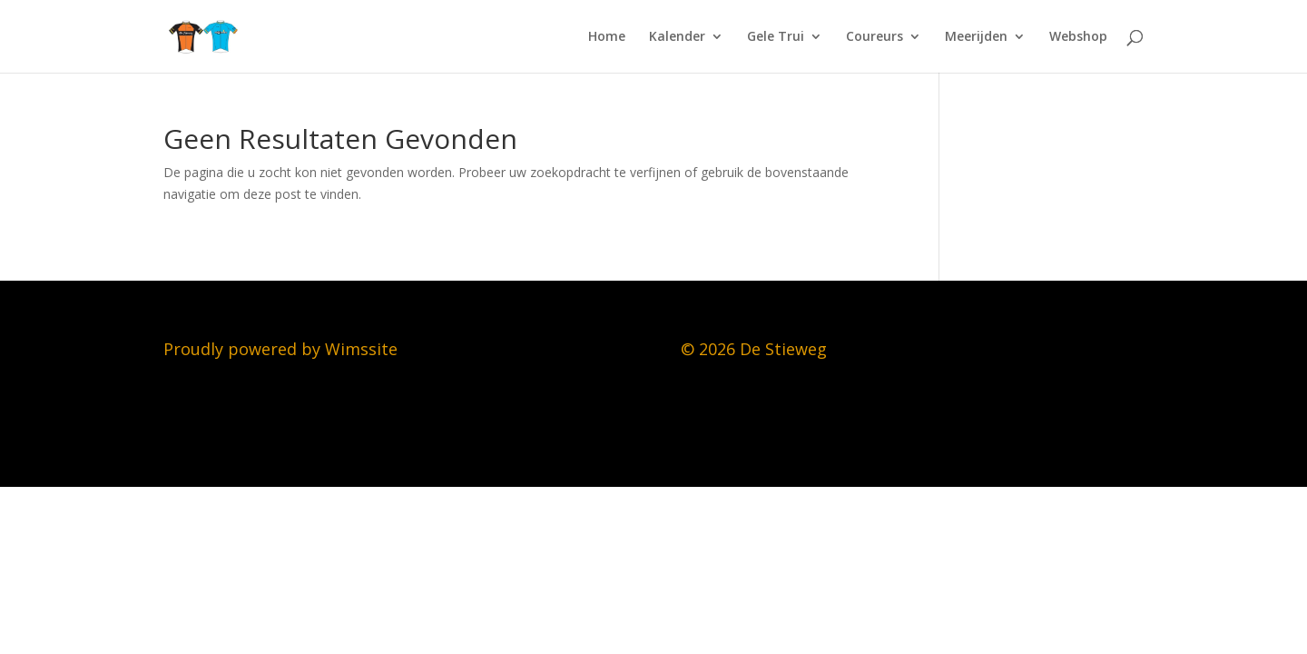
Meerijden (976, 37)
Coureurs (874, 37)
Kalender (677, 37)
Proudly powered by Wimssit (275, 349)
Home (606, 37)
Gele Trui (775, 37)
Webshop (1078, 37)
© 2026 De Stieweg (754, 349)
